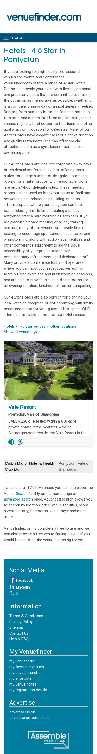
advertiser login (22, 712)
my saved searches (25, 672)
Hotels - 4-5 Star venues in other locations (40, 326)
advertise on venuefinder (30, 717)
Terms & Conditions (26, 615)
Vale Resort (22, 407)
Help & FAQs (20, 639)
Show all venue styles (22, 332)
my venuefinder (22, 661)
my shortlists (20, 678)
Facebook (21, 580)
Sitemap (16, 627)
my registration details (28, 690)
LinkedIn (19, 587)
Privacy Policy (21, 621)
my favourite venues (26, 666)
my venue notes (22, 684)
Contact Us (18, 633)
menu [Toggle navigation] (12, 37)
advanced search (18, 499)
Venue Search (16, 493)
